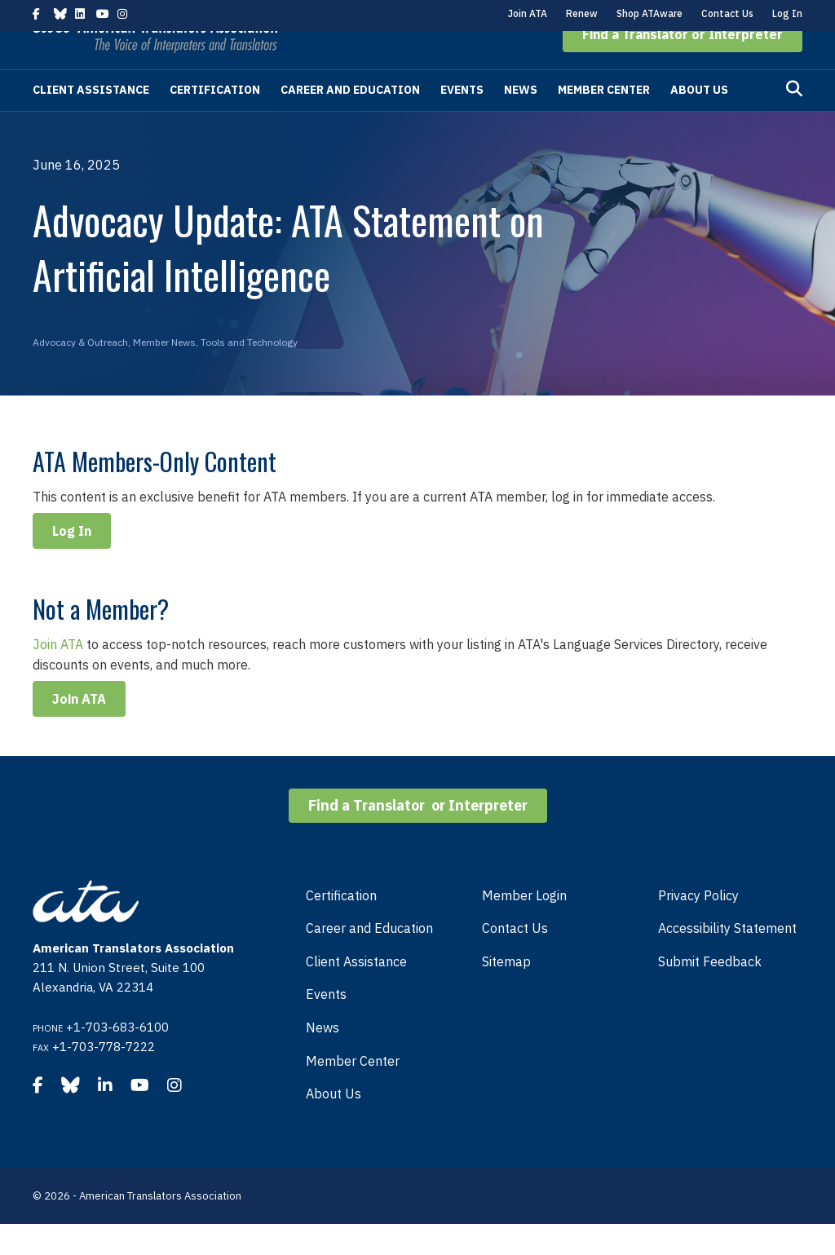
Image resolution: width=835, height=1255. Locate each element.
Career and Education (350, 120)
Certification (215, 120)
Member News (164, 373)
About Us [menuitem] (333, 1124)
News (520, 120)
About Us (699, 120)
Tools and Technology (249, 373)
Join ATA (527, 13)
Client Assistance (91, 120)
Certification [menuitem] (341, 926)
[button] (682, 65)
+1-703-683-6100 (117, 1058)
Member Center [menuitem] (353, 1092)
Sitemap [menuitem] (506, 992)
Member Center (604, 120)
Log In (787, 13)
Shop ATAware (649, 13)
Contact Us (727, 13)
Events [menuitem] (326, 1025)
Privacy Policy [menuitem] (698, 926)
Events (462, 120)
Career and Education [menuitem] (369, 959)
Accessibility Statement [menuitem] (727, 959)
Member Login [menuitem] (524, 926)
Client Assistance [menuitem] (356, 992)
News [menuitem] (322, 1058)
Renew (582, 13)
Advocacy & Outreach (80, 373)
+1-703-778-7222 (103, 1077)
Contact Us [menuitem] (515, 959)
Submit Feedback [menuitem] (710, 992)
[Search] (794, 120)
